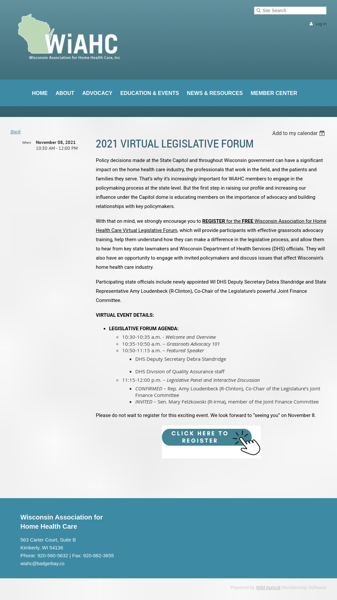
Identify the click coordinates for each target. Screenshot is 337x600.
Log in (321, 24)
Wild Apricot (268, 587)
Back (16, 131)
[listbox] (299, 133)
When (26, 142)
